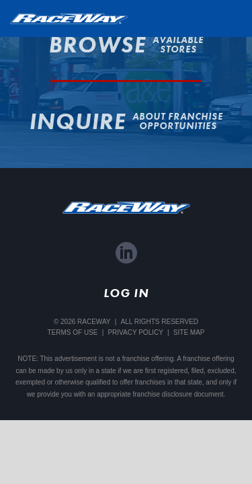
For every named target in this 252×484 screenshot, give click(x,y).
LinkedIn (126, 253)
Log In (126, 292)
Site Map (189, 332)
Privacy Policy (135, 332)
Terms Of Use (72, 332)
